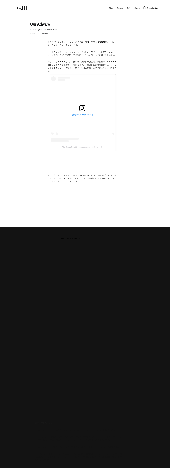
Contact (137, 8)
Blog (111, 8)
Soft (128, 8)
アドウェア (53, 45)
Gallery (120, 8)
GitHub (94, 55)
